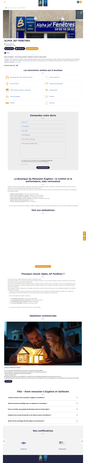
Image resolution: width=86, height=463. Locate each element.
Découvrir (8, 381)
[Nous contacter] (81, 2)
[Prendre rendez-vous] (19, 48)
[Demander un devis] (78, 2)
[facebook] (17, 65)
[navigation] (5, 2)
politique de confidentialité (47, 160)
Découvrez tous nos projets (43, 266)
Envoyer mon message (43, 167)
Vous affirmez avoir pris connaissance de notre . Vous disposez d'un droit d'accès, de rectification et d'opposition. (37, 161)
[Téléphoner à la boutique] (9, 48)
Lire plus (19, 62)
